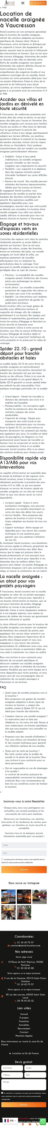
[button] (23, 3)
